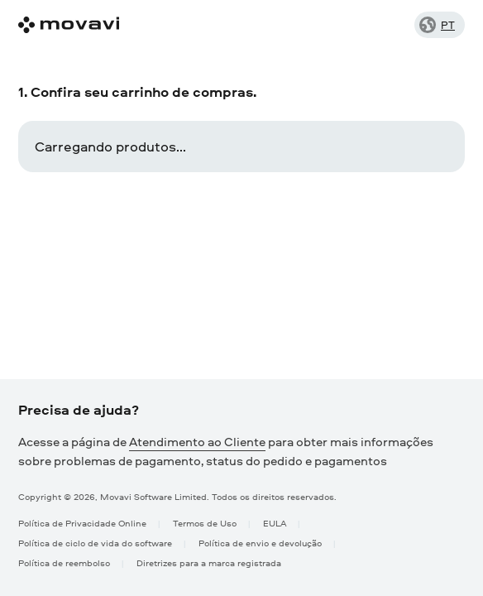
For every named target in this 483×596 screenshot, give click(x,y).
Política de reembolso (64, 562)
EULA (274, 523)
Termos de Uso (205, 523)
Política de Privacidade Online (82, 523)
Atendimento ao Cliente (197, 441)
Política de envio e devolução (260, 542)
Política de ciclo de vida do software (95, 542)
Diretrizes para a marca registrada (208, 562)
